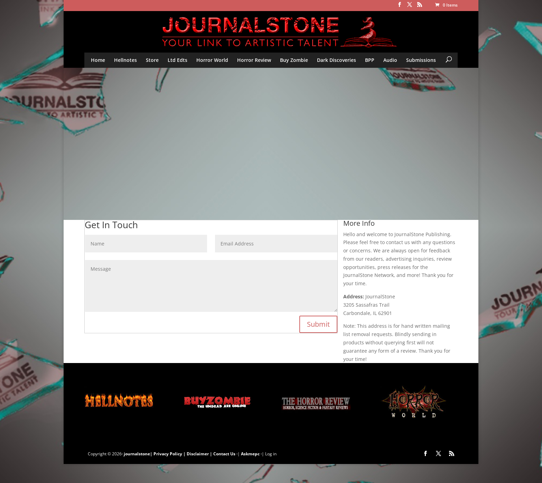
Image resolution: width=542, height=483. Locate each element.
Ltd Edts (177, 60)
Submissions (421, 60)
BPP (369, 60)
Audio (390, 60)
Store (152, 60)
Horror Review (254, 60)
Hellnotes (125, 60)
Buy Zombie (294, 60)
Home (98, 60)
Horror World (212, 60)
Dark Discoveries (336, 60)
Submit (318, 324)
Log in (271, 454)
